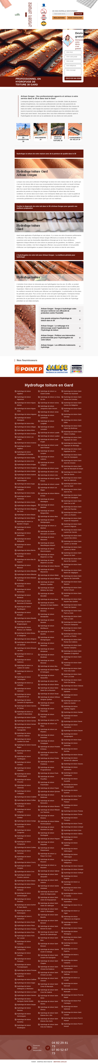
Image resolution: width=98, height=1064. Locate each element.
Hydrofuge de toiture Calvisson (24, 690)
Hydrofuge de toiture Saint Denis (49, 997)
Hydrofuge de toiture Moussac (47, 662)
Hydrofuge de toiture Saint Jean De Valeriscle (72, 479)
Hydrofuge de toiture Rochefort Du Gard (47, 828)
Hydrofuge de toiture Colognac (24, 811)
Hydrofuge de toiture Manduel (47, 506)
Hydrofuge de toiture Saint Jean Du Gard (72, 485)
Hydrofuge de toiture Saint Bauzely (49, 916)
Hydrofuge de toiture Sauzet (73, 730)
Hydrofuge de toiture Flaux (26, 925)
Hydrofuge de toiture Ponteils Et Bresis (50, 748)
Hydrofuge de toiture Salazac (73, 686)
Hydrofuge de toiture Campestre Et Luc (24, 695)
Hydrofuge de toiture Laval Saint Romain (49, 446)
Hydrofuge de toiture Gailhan (26, 979)
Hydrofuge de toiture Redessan (47, 796)
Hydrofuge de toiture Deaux (26, 880)
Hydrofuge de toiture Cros (25, 871)
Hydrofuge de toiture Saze (72, 739)
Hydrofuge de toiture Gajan (26, 983)
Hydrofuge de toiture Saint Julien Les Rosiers (72, 514)
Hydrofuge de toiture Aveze (26, 502)
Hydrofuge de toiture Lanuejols (47, 428)
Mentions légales (60, 1062)
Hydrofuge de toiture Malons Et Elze (49, 495)
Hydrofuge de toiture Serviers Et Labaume (71, 759)
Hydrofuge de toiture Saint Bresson (49, 945)
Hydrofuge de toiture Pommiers (47, 736)
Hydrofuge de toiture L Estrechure (24, 918)
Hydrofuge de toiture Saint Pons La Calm (72, 618)
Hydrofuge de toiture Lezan (49, 468)
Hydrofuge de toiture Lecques (47, 452)
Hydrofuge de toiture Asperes (27, 468)
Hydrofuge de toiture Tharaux (71, 801)
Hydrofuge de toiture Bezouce (24, 566)
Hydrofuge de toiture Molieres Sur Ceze (47, 589)
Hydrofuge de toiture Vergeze (71, 877)
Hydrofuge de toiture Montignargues (47, 639)
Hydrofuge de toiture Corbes (26, 847)
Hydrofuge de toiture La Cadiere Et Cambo (25, 667)
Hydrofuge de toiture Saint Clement (49, 979)
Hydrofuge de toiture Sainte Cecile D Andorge (49, 951)
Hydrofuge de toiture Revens (50, 806)
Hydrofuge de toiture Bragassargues (24, 623)
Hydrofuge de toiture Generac (24, 1009)
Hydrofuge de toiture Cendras (24, 763)
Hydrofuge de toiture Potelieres (47, 763)
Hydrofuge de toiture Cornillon (24, 858)
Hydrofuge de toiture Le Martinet (48, 527)
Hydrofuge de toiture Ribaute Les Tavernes (50, 811)
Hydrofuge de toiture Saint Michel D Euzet (72, 589)
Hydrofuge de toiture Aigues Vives (26, 410)
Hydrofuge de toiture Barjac (26, 514)
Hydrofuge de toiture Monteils (47, 621)
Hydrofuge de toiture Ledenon (47, 458)
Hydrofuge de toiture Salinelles (71, 696)
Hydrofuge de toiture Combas (24, 816)
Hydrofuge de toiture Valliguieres (71, 861)
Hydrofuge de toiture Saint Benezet (49, 922)
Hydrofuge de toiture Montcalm (71, 990)
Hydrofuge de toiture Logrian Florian (50, 480)
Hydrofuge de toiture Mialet (49, 575)
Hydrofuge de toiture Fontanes (24, 943)
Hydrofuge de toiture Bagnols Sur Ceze (27, 510)
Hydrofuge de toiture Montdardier (47, 615)
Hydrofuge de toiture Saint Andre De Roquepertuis (49, 899)
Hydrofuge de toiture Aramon (26, 443)
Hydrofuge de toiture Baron (26, 518)
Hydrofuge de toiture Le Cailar (25, 672)
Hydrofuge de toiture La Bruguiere (25, 655)
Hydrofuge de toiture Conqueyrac (24, 843)
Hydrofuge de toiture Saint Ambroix (49, 881)
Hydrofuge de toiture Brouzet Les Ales (26, 649)
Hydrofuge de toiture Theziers (71, 806)
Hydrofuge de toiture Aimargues (24, 419)
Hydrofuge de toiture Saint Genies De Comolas (72, 398)
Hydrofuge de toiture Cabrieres (24, 661)
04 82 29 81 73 (30, 8)
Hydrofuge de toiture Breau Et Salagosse (26, 634)
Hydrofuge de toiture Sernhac (71, 750)
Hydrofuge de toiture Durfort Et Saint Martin (26, 906)
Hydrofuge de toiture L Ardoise (71, 956)
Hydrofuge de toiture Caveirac (24, 752)
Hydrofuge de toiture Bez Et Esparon (26, 561)
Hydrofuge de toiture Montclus (47, 610)
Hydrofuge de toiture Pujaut (49, 788)
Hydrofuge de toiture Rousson (47, 861)
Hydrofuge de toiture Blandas (27, 571)
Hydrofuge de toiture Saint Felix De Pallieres (49, 1026)
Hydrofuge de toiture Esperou (71, 950)
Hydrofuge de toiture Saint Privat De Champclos (72, 623)
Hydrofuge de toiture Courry (26, 862)
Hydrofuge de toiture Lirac (49, 475)
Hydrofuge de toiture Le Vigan (72, 912)
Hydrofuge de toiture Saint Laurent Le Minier (72, 548)
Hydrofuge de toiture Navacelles (47, 677)
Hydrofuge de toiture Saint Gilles (72, 421)
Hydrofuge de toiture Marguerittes (47, 512)
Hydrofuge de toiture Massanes (47, 538)
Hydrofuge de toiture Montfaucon (47, 627)
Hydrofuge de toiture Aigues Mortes (26, 404)
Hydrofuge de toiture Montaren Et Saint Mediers (49, 604)
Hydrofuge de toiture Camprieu (71, 962)
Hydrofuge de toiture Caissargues (24, 678)
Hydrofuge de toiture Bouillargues (24, 608)
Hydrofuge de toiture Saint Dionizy (49, 1008)
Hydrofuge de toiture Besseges (24, 555)
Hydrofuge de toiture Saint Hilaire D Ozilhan (72, 433)
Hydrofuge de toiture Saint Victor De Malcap (72, 681)
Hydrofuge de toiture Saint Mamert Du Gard (72, 554)
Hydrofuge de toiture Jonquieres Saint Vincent (48, 407)
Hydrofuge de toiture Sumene (71, 791)
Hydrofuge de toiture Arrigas (26, 464)
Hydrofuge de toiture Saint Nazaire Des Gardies (72, 600)
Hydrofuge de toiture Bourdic (26, 618)
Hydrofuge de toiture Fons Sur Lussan (25, 937)
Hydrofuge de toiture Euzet (26, 922)
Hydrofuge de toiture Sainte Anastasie (49, 887)
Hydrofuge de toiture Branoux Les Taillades (24, 629)
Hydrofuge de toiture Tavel (72, 796)
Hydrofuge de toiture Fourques (24, 960)
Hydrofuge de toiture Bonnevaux (24, 591)
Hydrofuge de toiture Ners (49, 681)
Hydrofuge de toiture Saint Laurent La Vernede (72, 543)
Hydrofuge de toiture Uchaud (73, 827)
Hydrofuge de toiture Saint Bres (49, 939)
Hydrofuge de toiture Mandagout (47, 500)
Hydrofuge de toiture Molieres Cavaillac (47, 583)
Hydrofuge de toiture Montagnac (71, 933)
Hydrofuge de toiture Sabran (49, 871)
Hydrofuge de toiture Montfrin (47, 633)
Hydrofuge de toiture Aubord (26, 474)
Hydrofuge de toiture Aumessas (24, 498)
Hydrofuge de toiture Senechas (71, 744)
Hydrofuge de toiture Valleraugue (71, 856)
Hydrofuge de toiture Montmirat (47, 644)
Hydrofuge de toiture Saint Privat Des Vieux (72, 629)
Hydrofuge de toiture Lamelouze (47, 416)
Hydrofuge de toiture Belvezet (24, 546)
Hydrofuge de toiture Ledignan (47, 464)
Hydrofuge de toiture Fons (25, 932)
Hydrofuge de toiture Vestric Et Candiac (73, 895)
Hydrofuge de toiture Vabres (73, 833)
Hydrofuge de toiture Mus (48, 666)
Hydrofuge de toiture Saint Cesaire (72, 1014)
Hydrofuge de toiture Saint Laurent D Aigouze (72, 525)
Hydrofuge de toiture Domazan (24, 889)
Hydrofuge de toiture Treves (73, 823)
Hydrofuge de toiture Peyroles (47, 716)
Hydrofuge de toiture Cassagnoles (24, 729)
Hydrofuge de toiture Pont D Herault (73, 1019)
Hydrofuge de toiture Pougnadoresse (47, 769)
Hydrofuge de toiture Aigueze (27, 414)
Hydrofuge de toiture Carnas (26, 721)
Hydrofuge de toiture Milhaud (50, 578)
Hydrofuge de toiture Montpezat (47, 650)
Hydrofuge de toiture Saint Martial (72, 566)
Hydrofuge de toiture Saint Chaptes (49, 962)
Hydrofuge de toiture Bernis (26, 550)
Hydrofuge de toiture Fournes (24, 954)
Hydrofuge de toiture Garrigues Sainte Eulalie (25, 1000)
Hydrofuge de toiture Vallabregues (71, 838)
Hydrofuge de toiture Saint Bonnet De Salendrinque (49, 933)
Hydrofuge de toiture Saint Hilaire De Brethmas (72, 427)
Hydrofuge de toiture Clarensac (24, 786)
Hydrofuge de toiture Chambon (24, 769)
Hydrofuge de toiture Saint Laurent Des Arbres (72, 537)
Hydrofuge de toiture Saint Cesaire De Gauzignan (49, 956)
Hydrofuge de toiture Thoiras (73, 811)
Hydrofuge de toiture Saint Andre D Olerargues (49, 910)
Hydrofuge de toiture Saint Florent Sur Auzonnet (72, 392)
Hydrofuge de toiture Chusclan (24, 781)
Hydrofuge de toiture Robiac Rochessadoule (49, 823)
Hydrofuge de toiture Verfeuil (73, 873)
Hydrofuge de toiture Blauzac (27, 574)
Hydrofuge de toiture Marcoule (71, 985)
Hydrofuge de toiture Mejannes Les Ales (47, 561)
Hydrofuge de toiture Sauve (73, 721)
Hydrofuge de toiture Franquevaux (71, 967)
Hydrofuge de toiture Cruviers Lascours (24, 876)
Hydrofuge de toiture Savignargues (71, 735)
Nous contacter (75, 18)
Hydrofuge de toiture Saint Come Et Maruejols (49, 985)
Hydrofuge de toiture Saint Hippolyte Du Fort (72, 450)
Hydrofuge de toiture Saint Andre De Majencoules (49, 893)
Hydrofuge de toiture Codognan (24, 792)
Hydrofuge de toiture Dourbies (24, 900)
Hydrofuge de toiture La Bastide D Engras (25, 523)
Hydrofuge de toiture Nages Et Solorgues (49, 671)
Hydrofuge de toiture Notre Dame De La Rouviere (49, 689)
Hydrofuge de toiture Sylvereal (71, 1008)
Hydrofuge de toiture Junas (49, 412)
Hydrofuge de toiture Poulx (49, 773)
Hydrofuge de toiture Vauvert (73, 866)
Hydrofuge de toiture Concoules (24, 826)
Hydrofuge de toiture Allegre (26, 427)
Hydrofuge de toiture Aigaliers (24, 392)
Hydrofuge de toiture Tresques (71, 819)
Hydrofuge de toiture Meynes (50, 566)
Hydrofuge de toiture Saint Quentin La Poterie (72, 635)
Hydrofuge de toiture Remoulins (47, 802)
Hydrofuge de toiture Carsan (26, 724)
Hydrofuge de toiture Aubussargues (24, 479)
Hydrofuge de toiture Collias (26, 800)
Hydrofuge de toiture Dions (26, 884)
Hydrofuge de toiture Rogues (50, 838)
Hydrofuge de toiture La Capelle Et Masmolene (25, 713)
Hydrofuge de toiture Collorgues (24, 805)
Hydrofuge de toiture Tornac (73, 814)
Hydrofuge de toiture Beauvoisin (24, 534)
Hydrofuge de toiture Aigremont (24, 398)
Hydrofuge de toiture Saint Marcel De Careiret (72, 560)
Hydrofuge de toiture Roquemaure (47, 849)
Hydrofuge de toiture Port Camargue (72, 1002)
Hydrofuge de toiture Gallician (71, 973)
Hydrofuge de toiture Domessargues (24, 894)
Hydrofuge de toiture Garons (26, 995)
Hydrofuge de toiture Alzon (26, 430)
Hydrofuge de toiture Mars (49, 516)
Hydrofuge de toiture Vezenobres (71, 900)
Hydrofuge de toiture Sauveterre (71, 726)
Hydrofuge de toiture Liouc (49, 471)
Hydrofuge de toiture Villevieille (71, 923)
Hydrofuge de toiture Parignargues (47, 704)
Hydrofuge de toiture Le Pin (49, 720)
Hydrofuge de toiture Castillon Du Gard (24, 740)
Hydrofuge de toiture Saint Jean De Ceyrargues (72, 456)
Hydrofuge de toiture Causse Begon (26, 746)
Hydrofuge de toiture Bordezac (24, 596)
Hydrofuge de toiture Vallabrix (71, 844)
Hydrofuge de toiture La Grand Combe (48, 392)
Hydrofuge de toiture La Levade (72, 979)
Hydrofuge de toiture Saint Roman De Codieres (72, 641)
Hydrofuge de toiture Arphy (26, 458)
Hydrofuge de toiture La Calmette (25, 684)
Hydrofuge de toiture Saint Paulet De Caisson (72, 606)
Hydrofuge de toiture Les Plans (48, 725)
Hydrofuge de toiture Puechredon (47, 784)
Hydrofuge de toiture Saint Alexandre (49, 876)
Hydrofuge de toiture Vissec (73, 928)
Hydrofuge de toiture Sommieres (71, 768)
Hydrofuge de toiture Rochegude (47, 834)
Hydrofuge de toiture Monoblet (47, 595)
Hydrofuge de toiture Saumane (71, 717)
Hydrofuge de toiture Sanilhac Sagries (71, 708)
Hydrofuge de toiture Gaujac (26, 1004)
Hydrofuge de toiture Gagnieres (24, 975)
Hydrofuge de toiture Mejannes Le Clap (47, 556)
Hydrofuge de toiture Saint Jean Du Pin (72, 491)
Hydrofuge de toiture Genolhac (24, 1021)
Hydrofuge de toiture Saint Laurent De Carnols (72, 531)
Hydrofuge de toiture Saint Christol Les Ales (49, 974)
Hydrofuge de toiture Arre (25, 461)
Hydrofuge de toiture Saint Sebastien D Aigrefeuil (72, 652)
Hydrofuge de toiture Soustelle (71, 780)
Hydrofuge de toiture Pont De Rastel (73, 996)
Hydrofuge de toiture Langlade (47, 422)
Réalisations (59, 18)
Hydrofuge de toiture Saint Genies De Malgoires (72, 404)
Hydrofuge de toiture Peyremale (47, 710)
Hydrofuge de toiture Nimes (49, 684)
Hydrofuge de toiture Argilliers (24, 447)
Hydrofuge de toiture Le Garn (27, 992)
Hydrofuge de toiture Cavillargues (24, 758)
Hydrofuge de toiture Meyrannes (47, 571)
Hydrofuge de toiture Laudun (50, 436)
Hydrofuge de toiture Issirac (49, 403)
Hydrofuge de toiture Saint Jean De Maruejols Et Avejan (73, 467)
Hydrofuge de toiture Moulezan (47, 656)
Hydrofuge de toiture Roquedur (47, 843)
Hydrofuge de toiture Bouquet (24, 614)
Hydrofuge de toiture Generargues (24, 1015)
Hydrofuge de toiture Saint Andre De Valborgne (49, 904)
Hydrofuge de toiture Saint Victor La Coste (72, 675)
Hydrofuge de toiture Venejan (73, 869)
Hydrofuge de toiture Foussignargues (24, 966)
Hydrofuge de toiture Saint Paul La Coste (72, 612)
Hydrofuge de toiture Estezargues (24, 912)
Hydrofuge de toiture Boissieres (24, 585)
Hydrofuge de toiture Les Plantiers (48, 731)
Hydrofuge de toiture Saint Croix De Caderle (49, 991)
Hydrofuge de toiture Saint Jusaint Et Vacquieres (72, 519)
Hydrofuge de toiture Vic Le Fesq (73, 906)
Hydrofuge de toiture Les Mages (48, 489)
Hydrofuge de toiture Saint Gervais (72, 410)
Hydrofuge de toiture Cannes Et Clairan (26, 707)
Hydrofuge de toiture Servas (73, 754)
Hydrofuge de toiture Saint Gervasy (72, 415)
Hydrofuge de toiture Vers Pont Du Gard (72, 889)
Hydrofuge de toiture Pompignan (47, 742)
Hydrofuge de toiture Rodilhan (71, 944)
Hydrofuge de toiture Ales (25, 423)
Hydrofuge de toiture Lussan (49, 484)
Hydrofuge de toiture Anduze (26, 433)
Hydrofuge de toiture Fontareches (24, 948)
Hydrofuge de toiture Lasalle (49, 432)
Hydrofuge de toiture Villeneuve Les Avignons (72, 918)
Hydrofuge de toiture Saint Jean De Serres (72, 473)
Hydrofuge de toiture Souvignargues (71, 786)
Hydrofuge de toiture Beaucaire (24, 528)
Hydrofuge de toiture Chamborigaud (24, 775)
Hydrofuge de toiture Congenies (24, 831)
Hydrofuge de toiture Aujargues (24, 488)
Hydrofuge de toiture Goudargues (24, 1026)
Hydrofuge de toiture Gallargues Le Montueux (25, 987)
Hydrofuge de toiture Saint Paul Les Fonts (72, 938)
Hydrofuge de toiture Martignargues (47, 521)
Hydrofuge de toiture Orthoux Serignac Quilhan (50, 698)
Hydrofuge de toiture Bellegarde (24, 540)
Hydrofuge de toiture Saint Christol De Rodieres (49, 968)
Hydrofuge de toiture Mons (49, 599)
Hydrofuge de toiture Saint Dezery (49, 1003)
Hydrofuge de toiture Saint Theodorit (72, 664)
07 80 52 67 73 (30, 21)
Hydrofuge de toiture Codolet (26, 797)
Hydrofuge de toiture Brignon (26, 639)
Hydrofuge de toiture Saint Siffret (72, 658)
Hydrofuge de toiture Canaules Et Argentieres (25, 701)
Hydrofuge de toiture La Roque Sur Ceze (48, 855)
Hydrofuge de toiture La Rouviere (48, 866)
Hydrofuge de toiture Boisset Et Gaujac (26, 579)
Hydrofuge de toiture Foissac (26, 929)
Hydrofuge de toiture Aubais (26, 471)
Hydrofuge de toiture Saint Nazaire (72, 595)
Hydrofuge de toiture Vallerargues (71, 850)
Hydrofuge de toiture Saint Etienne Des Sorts (49, 1020)
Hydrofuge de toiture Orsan (49, 693)
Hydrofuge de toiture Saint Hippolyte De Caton (72, 439)
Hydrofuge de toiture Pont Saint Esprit (49, 754)
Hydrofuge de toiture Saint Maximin (72, 583)
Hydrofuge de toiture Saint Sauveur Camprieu (72, 646)
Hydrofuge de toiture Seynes (73, 764)
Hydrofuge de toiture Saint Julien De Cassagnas (72, 496)
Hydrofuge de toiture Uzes (72, 830)
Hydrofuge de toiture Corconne (24, 852)
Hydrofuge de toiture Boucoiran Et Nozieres (24, 602)
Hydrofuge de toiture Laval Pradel (49, 441)
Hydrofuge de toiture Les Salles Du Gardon (72, 702)
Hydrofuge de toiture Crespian (24, 867)
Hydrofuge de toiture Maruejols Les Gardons (48, 533)
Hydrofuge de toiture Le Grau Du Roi (50, 398)
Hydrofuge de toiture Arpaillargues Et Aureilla (25, 453)
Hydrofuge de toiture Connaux (24, 837)
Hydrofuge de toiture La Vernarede (72, 883)
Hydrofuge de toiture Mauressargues (47, 550)
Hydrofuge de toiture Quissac (50, 791)
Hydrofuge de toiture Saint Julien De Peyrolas (72, 508)
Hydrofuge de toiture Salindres (71, 690)
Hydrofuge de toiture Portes (49, 758)
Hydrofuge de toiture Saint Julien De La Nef (72, 502)
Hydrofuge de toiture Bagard (26, 505)
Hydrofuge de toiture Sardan (73, 712)
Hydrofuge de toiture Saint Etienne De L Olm (49, 1014)
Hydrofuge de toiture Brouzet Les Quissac (26, 644)
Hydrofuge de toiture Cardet (26, 717)
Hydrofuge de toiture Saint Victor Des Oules (72, 670)
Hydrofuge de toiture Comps (26, 821)
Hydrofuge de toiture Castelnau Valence (24, 735)
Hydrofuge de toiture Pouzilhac (47, 778)
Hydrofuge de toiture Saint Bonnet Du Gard (49, 927)
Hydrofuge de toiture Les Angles (25, 438)
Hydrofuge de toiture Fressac (27, 970)
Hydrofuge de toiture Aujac (26, 484)
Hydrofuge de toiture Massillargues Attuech (47, 544)
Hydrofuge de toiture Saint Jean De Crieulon (72, 462)
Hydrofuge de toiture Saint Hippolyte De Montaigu (72, 444)
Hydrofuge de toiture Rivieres (47, 817)
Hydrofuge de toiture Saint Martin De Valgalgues (72, 571)
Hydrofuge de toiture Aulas (26, 493)
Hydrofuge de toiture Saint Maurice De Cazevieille (72, 577)
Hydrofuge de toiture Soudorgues (71, 774)
